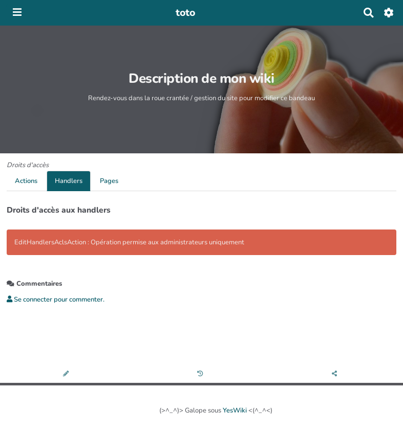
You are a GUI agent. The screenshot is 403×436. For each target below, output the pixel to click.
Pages (109, 181)
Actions (26, 181)
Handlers (68, 181)
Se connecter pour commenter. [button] (55, 299)
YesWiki (235, 410)
